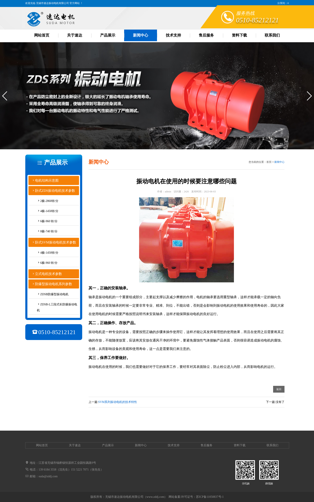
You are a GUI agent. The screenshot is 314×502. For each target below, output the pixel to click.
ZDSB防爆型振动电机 (54, 294)
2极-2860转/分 (49, 201)
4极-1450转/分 (49, 211)
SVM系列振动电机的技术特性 (117, 402)
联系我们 (272, 35)
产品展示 (107, 35)
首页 (268, 162)
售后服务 (206, 35)
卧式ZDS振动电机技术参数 (55, 190)
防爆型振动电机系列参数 (53, 284)
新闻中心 (140, 35)
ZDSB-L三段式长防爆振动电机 (57, 307)
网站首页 (41, 35)
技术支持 (173, 35)
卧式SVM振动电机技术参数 (55, 242)
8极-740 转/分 (49, 231)
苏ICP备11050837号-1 (210, 496)
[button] (5, 99)
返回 (278, 389)
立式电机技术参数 (48, 274)
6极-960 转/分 (49, 221)
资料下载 (239, 35)
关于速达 (74, 35)
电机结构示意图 (47, 180)
